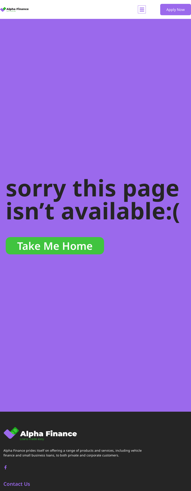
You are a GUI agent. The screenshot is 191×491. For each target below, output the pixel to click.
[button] (142, 9)
